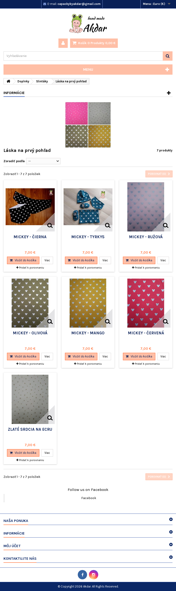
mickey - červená (146, 333)
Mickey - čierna (30, 236)
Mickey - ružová (146, 236)
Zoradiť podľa (14, 161)
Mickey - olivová (30, 333)
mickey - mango (88, 333)
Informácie (14, 93)
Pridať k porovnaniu (31, 267)
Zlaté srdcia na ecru (30, 429)
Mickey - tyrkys (88, 236)
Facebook (88, 498)
